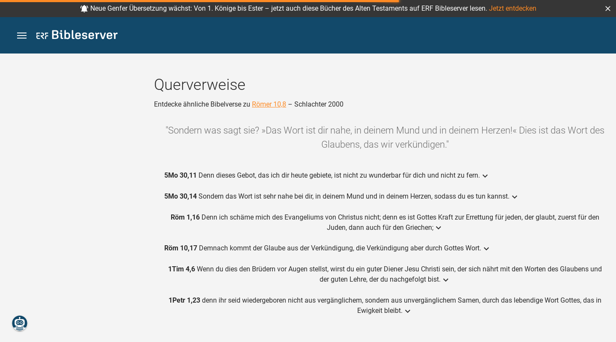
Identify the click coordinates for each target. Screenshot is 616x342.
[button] (608, 8)
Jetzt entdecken (512, 8)
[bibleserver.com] (77, 36)
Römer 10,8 (269, 104)
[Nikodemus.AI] (19, 323)
